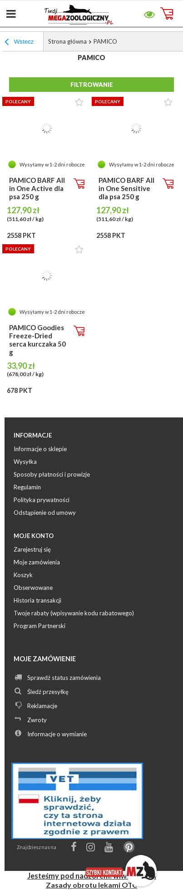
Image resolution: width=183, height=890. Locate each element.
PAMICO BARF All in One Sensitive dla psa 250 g (126, 188)
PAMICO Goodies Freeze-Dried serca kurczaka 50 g (37, 339)
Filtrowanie (91, 84)
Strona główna (67, 41)
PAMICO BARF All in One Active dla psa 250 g (37, 188)
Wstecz (19, 42)
